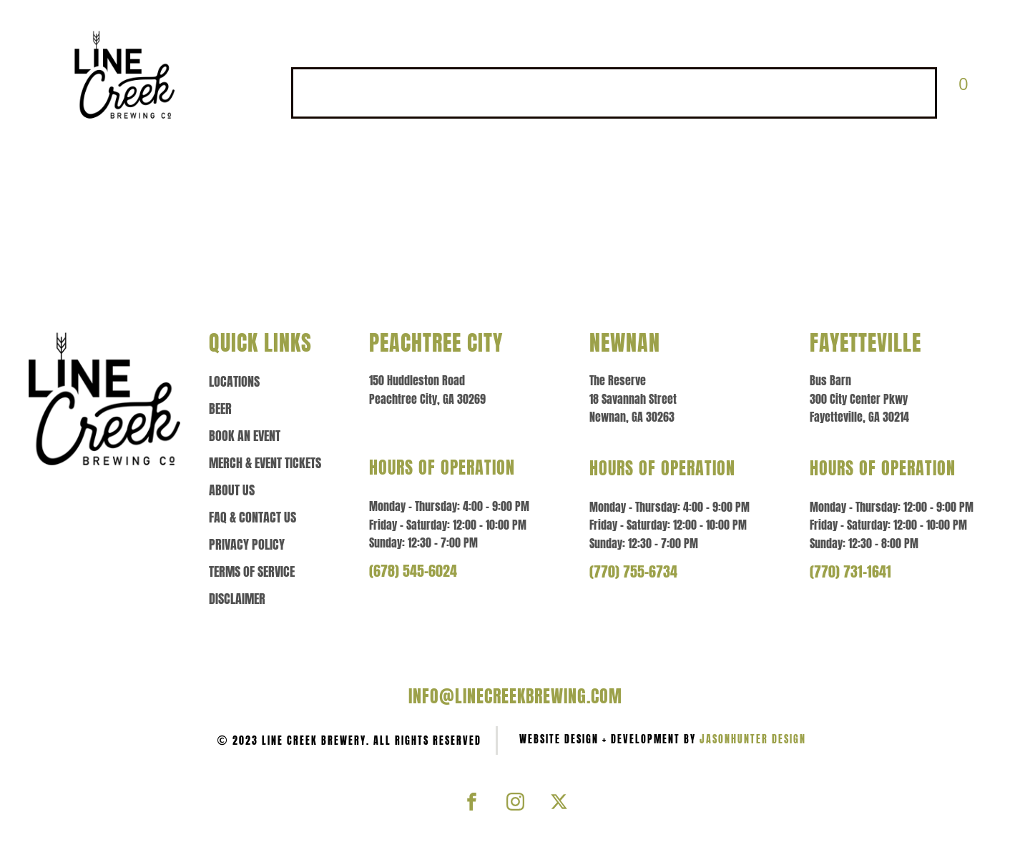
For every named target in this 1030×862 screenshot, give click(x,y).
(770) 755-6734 (633, 572)
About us (232, 490)
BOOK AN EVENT (501, 92)
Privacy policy (247, 544)
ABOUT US (761, 92)
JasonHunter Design (753, 739)
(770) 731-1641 (850, 572)
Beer (220, 408)
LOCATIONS (338, 92)
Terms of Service (252, 571)
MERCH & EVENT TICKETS (638, 92)
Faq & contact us (252, 517)
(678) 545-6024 (413, 571)
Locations (234, 381)
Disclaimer (237, 599)
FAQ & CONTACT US (869, 92)
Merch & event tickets (265, 463)
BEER (414, 92)
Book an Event (244, 436)
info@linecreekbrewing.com (515, 696)
